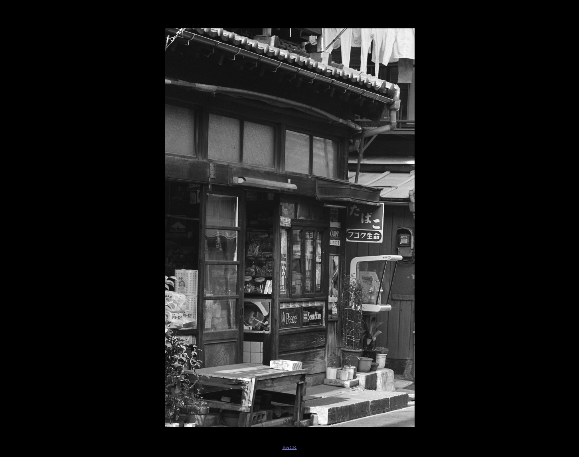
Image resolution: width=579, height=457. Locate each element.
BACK (289, 447)
